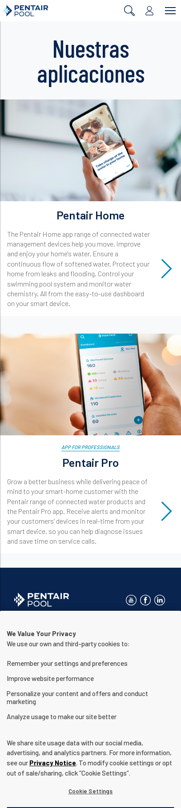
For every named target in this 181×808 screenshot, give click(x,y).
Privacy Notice (52, 771)
